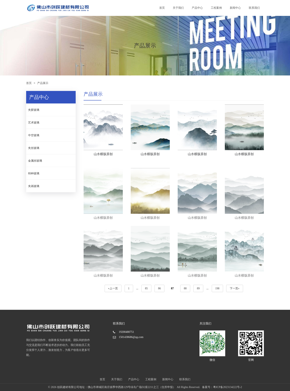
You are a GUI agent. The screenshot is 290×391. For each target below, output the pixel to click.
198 (217, 288)
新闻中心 (235, 7)
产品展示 (42, 83)
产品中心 (197, 7)
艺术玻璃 (33, 122)
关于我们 (178, 7)
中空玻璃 (33, 135)
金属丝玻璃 (35, 160)
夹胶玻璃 (33, 109)
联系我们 (254, 7)
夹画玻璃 (33, 186)
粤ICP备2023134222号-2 (227, 387)
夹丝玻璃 (33, 148)
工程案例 (216, 7)
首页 (162, 7)
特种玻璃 (33, 173)
